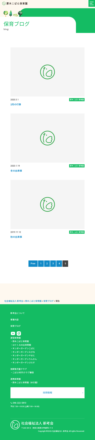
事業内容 (14, 320)
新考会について (17, 313)
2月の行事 (15, 104)
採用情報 (47, 392)
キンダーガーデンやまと (23, 355)
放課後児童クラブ (18, 369)
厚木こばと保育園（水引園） (25, 382)
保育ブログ (15, 326)
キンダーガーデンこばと (23, 348)
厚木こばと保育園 (20, 341)
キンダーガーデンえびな (23, 352)
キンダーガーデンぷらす (23, 362)
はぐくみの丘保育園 (21, 345)
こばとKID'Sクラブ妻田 (23, 372)
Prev (33, 263)
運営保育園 (15, 338)
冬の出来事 (16, 170)
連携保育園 (15, 379)
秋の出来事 (16, 237)
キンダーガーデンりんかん (24, 359)
